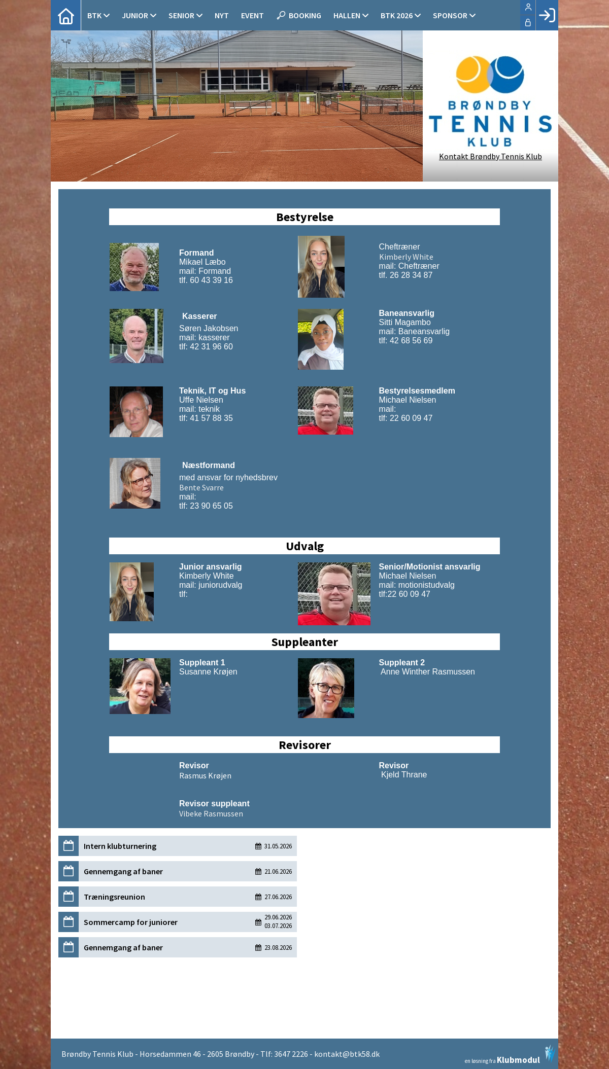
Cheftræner (399, 246)
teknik (209, 409)
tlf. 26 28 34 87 (406, 275)
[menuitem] (66, 15)
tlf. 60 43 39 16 (206, 280)
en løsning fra (510, 1054)
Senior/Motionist (411, 566)
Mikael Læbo (202, 262)
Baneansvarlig (423, 331)
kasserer (213, 337)
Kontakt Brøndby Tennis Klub (490, 156)
